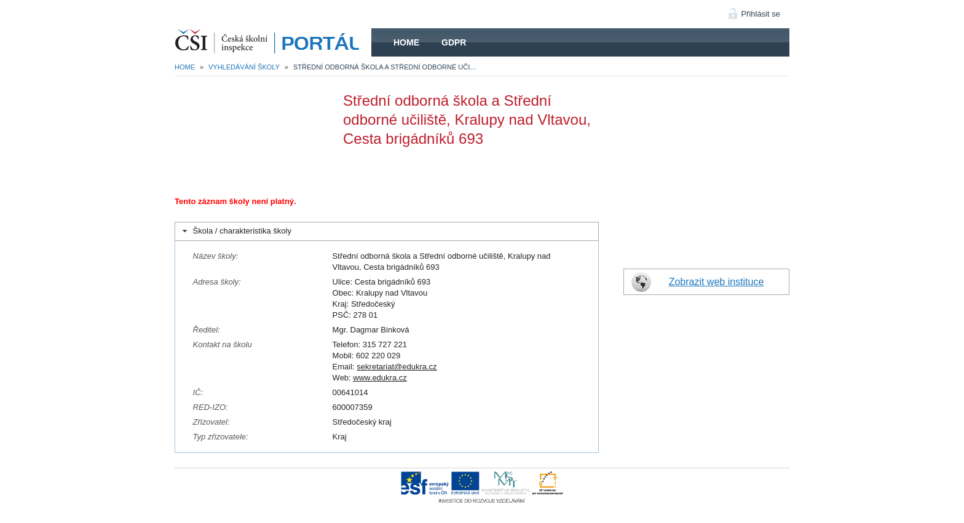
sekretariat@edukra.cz (397, 366)
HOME (273, 42)
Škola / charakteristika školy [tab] (236, 231)
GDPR (453, 42)
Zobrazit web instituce (716, 282)
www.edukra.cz (379, 377)
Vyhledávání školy (244, 67)
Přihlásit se (760, 13)
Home (406, 42)
